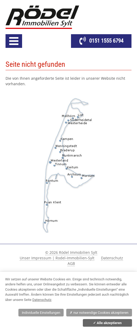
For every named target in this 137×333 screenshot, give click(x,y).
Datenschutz (112, 257)
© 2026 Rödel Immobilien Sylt (71, 252)
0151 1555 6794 (106, 41)
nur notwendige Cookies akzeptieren (99, 313)
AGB (71, 263)
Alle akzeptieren (107, 323)
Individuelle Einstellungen (41, 313)
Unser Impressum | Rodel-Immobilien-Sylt (57, 257)
